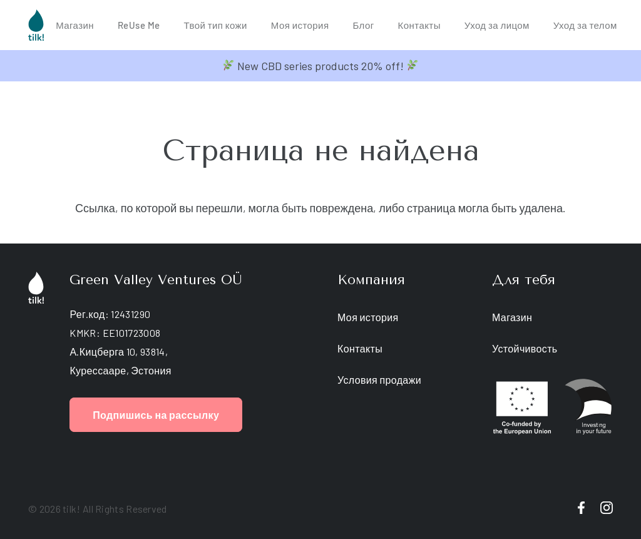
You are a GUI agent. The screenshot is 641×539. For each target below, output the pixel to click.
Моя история (368, 317)
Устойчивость (525, 348)
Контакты (359, 348)
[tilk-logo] (36, 25)
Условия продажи (379, 380)
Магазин (512, 317)
